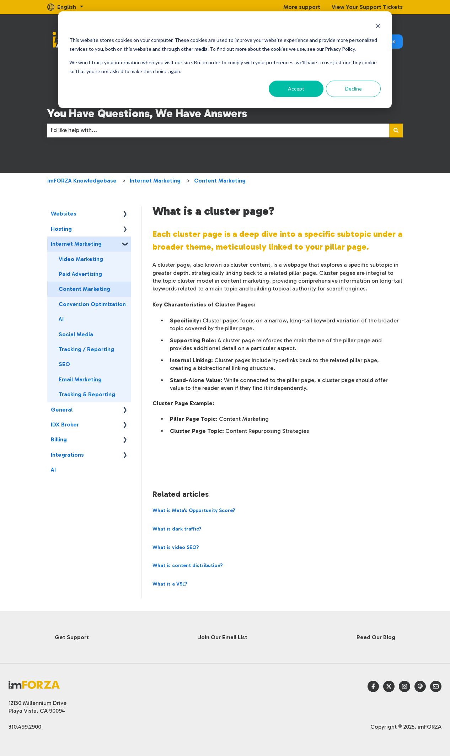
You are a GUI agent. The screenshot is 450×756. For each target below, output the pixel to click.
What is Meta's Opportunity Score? (193, 510)
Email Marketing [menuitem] (80, 379)
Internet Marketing (155, 180)
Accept (296, 89)
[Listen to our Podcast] (420, 686)
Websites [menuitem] (63, 213)
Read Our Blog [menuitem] (376, 637)
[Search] (396, 130)
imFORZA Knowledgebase (82, 180)
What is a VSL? (169, 584)
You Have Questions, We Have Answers (147, 113)
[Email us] (435, 686)
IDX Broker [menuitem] (65, 424)
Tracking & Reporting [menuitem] (87, 394)
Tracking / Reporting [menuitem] (86, 349)
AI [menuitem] (61, 319)
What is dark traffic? (176, 529)
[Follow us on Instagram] (404, 686)
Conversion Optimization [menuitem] (92, 304)
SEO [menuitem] (64, 364)
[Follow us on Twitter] (389, 686)
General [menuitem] (62, 409)
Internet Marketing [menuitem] (76, 243)
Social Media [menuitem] (76, 334)
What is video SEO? (175, 547)
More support (301, 7)
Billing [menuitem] (59, 439)
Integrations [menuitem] (67, 454)
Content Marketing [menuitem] (84, 288)
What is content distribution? (187, 565)
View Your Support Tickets (367, 7)
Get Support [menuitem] (72, 637)
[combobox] (218, 130)
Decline (353, 89)
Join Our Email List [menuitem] (222, 637)
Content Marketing (220, 180)
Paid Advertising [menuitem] (80, 274)
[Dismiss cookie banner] (378, 26)
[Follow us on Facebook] (373, 686)
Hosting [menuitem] (61, 228)
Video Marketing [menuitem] (81, 259)
